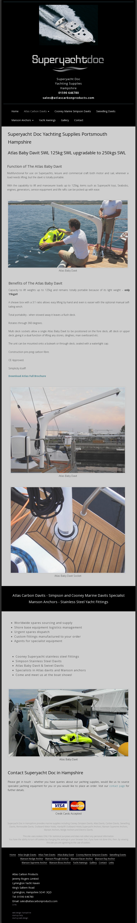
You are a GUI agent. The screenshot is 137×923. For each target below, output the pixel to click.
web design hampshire (21, 912)
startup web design (20, 918)
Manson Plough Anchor (57, 858)
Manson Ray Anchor (105, 858)
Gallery (65, 120)
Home (15, 111)
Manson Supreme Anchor (34, 862)
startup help (17, 915)
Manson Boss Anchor (60, 862)
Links (111, 862)
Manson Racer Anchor (82, 858)
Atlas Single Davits (27, 854)
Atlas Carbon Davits (36, 111)
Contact (78, 120)
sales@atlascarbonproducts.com (69, 98)
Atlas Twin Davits (46, 854)
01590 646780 (68, 93)
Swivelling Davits (105, 111)
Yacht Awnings (47, 120)
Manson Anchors (22, 120)
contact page (117, 786)
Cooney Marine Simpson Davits (73, 111)
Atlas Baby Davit (65, 854)
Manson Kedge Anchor (31, 858)
